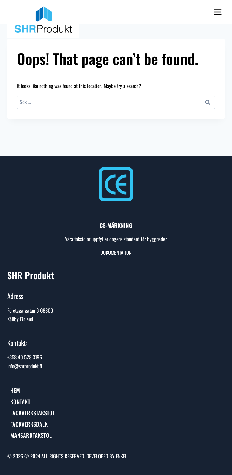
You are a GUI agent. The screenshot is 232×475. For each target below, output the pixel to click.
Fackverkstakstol (32, 412)
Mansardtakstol (31, 435)
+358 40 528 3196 (24, 357)
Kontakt (20, 401)
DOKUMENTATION (116, 252)
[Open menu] (218, 12)
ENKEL (121, 456)
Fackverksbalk (29, 424)
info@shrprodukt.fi (24, 366)
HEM (15, 390)
